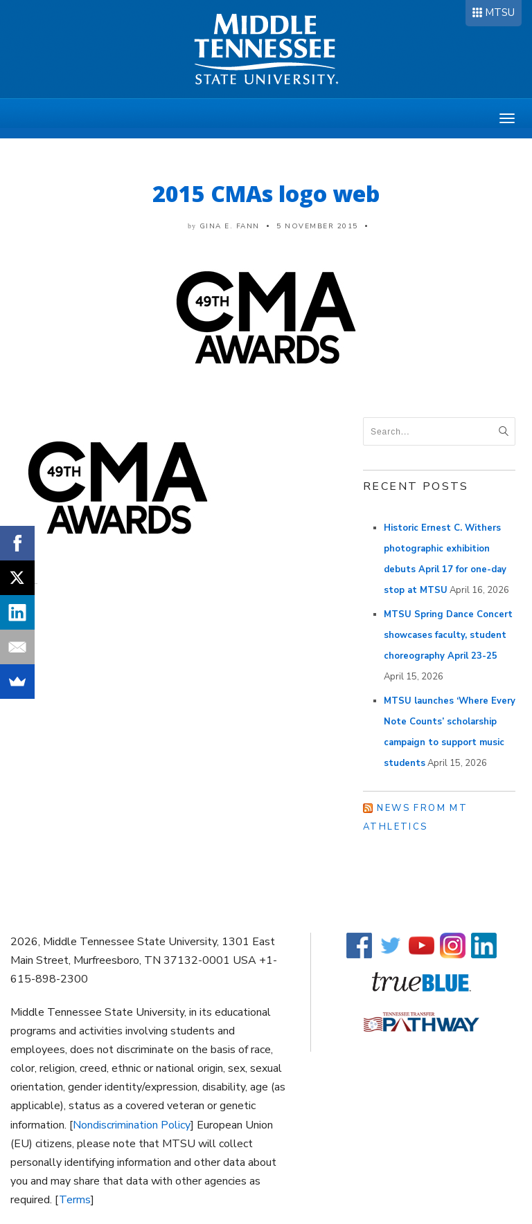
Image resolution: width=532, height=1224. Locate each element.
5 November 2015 (317, 226)
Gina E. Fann (230, 226)
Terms (75, 1199)
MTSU (500, 12)
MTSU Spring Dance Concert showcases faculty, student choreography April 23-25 (448, 635)
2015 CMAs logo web (266, 193)
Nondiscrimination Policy (131, 1125)
